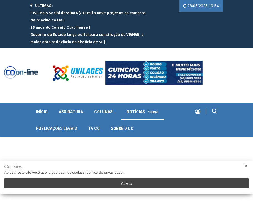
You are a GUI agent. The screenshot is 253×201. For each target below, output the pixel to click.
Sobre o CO (122, 128)
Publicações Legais (56, 128)
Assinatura (71, 112)
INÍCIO (42, 112)
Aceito (126, 183)
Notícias (142, 112)
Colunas (103, 112)
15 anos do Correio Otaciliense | (60, 27)
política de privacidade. (105, 172)
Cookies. (14, 167)
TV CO (94, 128)
